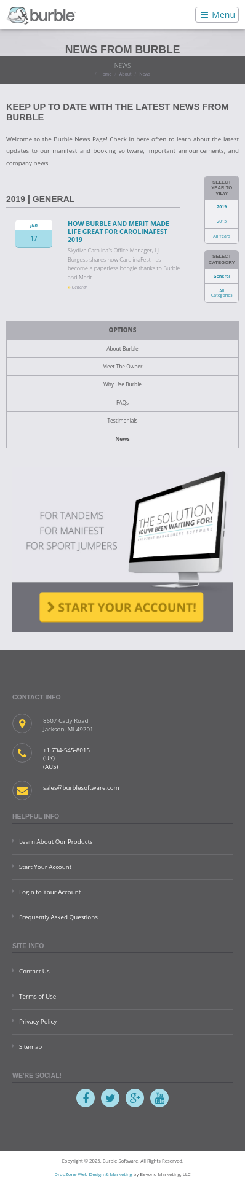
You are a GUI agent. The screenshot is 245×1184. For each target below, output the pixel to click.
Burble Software (41, 14)
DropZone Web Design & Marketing (93, 1174)
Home (105, 74)
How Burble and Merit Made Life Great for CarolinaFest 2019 (118, 231)
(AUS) (50, 767)
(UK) (49, 758)
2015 (222, 221)
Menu (217, 14)
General (221, 276)
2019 (222, 206)
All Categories (222, 293)
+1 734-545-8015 (66, 750)
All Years (221, 236)
